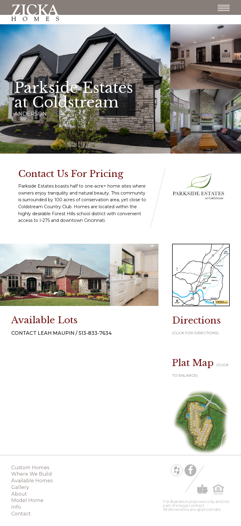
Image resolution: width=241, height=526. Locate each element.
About (19, 494)
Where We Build (31, 474)
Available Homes (32, 480)
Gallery (20, 487)
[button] (201, 421)
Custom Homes (30, 467)
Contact (21, 514)
